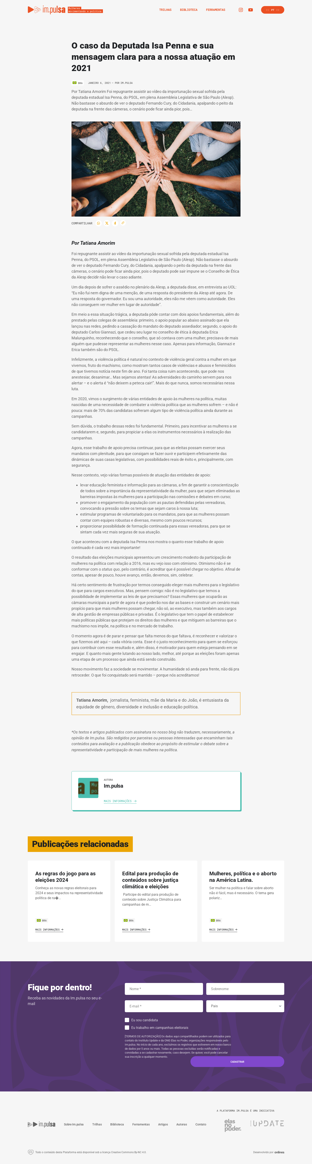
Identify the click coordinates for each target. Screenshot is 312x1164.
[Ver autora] (88, 788)
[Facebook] (115, 223)
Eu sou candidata (144, 1020)
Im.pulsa (126, 82)
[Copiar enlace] (123, 223)
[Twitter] (107, 223)
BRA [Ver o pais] (42, 920)
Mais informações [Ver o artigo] (49, 929)
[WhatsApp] (98, 223)
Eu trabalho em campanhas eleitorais (159, 1028)
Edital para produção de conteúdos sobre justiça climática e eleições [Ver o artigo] (150, 880)
